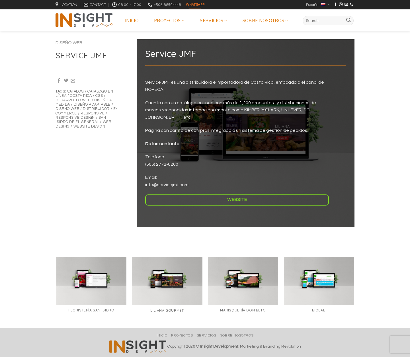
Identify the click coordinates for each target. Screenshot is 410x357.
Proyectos (169, 20)
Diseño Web (69, 42)
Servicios (213, 20)
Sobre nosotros (265, 20)
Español (318, 4)
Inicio (132, 20)
